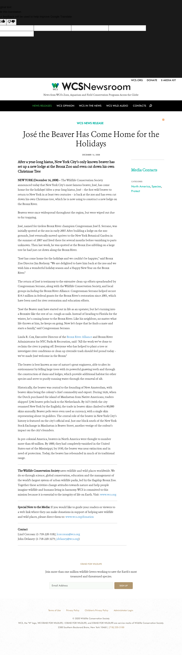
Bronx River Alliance (80, 337)
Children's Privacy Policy (96, 610)
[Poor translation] (11, 22)
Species (156, 186)
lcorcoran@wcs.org (68, 534)
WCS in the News (90, 106)
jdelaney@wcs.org (67, 539)
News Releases (42, 106)
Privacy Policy (72, 610)
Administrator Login (123, 610)
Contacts (139, 106)
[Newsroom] (91, 87)
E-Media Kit (168, 80)
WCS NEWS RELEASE (90, 123)
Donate (152, 80)
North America (140, 186)
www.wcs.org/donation (79, 517)
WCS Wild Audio (117, 106)
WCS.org (137, 80)
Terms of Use (54, 610)
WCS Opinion (66, 106)
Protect (135, 191)
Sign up (124, 585)
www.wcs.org (108, 494)
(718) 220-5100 (116, 627)
